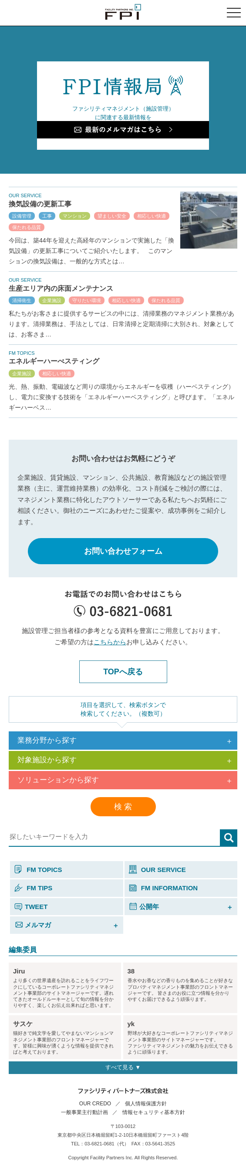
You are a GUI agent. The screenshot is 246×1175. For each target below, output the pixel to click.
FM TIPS (33, 888)
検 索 (123, 806)
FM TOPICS (38, 869)
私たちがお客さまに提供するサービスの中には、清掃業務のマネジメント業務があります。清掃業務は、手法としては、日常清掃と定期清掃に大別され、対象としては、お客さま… (121, 324)
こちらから (110, 642)
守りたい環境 (86, 300)
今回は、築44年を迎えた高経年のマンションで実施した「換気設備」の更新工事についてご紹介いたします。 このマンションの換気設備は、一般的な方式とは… (91, 251)
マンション (75, 216)
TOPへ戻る (123, 671)
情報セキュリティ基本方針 (153, 1112)
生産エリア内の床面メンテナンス (61, 288)
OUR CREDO (95, 1104)
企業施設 (51, 300)
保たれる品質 (26, 227)
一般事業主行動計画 (84, 1112)
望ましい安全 (112, 216)
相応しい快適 (151, 216)
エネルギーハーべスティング (54, 361)
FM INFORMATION (163, 888)
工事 (47, 216)
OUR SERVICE (157, 869)
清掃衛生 (21, 300)
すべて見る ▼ (123, 1067)
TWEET (31, 906)
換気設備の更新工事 (40, 204)
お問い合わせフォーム (123, 551)
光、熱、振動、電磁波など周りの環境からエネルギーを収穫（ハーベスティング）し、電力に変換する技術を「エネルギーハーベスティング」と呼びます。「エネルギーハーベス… (121, 397)
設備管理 (21, 216)
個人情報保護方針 (146, 1104)
